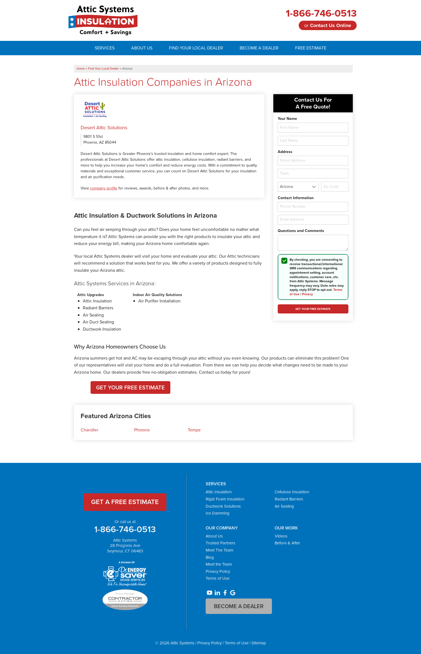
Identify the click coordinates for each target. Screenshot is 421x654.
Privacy (307, 294)
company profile (103, 188)
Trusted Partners (220, 543)
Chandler (89, 430)
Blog (210, 557)
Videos (281, 536)
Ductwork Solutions (223, 506)
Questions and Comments (301, 231)
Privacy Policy (218, 571)
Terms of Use (217, 578)
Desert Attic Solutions (104, 127)
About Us (214, 536)
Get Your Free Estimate (130, 387)
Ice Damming (217, 513)
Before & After (287, 543)
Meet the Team (219, 564)
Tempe (194, 430)
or (327, 25)
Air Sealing (284, 506)
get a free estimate (125, 502)
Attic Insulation (219, 492)
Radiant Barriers (289, 499)
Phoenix (142, 430)
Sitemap (258, 643)
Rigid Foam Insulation (225, 499)
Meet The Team (219, 550)
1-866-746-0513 (321, 13)
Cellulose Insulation (292, 492)
